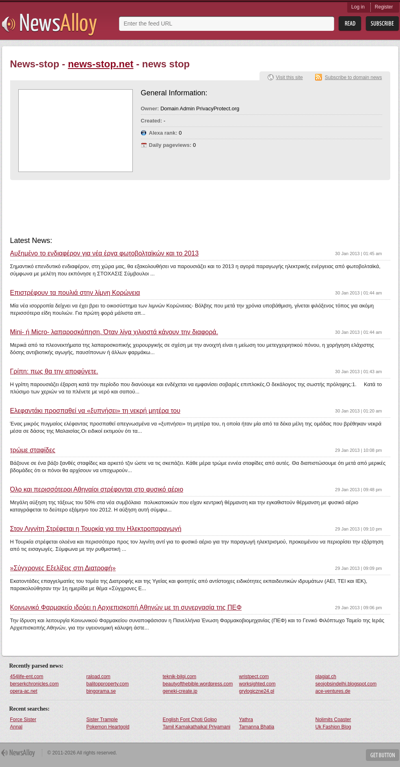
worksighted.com (257, 684)
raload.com (98, 676)
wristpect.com (254, 676)
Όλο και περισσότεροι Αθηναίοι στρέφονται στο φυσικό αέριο (97, 489)
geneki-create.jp (180, 691)
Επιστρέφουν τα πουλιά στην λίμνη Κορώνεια (75, 293)
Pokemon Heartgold (108, 727)
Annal (16, 727)
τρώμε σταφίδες (33, 450)
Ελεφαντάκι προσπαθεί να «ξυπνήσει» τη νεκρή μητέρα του (95, 411)
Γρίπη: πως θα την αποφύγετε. (54, 371)
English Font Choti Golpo (190, 719)
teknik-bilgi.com (180, 676)
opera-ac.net (23, 691)
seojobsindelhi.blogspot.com (346, 684)
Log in (358, 7)
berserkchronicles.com (34, 684)
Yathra (246, 719)
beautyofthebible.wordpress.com (198, 684)
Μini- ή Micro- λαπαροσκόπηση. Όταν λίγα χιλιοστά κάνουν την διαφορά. (114, 332)
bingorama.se (101, 691)
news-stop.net (100, 63)
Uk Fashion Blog (333, 727)
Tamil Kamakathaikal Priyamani (197, 727)
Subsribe (382, 23)
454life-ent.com (26, 676)
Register (384, 7)
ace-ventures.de (333, 691)
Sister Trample (102, 719)
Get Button (382, 755)
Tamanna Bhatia (257, 727)
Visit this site (289, 77)
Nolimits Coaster (333, 719)
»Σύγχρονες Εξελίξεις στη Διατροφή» (63, 568)
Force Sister (23, 719)
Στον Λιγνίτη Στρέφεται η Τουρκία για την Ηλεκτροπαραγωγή (96, 529)
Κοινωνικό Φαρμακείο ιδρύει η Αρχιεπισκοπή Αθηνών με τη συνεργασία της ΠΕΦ (126, 607)
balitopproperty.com (107, 684)
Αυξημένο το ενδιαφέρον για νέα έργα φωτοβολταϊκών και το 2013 (104, 253)
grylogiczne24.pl (257, 691)
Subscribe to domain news (353, 77)
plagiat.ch (326, 676)
